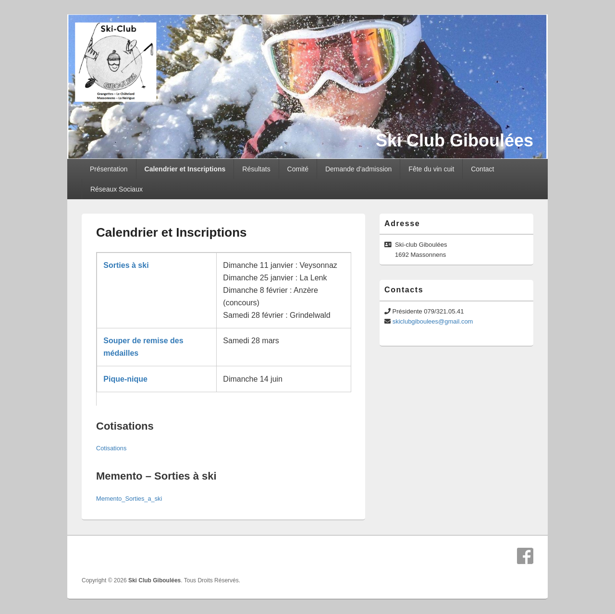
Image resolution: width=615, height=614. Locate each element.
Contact (482, 169)
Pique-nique (125, 379)
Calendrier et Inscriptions (185, 169)
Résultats (256, 169)
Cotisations (111, 448)
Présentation (109, 169)
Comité (297, 169)
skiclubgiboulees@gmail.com (433, 321)
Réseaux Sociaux (116, 189)
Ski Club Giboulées (454, 140)
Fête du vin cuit (431, 169)
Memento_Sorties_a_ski (129, 498)
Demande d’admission (358, 169)
